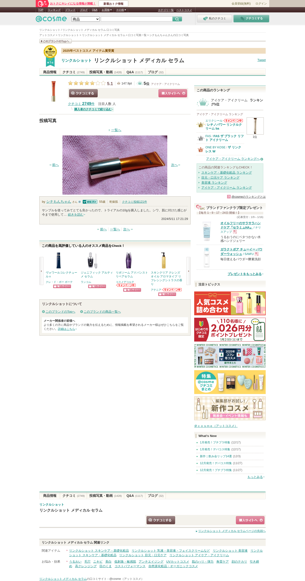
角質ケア (222, 561)
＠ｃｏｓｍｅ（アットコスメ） (216, 426)
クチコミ (73, 72)
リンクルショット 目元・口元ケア (143, 555)
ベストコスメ (184, 10)
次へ (174, 165)
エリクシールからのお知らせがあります (233, 120)
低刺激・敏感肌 (125, 561)
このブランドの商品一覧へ (102, 311)
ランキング (54, 9)
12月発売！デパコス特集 (216, 463)
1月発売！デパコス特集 (215, 449)
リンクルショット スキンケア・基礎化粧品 (99, 550)
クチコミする (83, 93)
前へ (55, 165)
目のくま (105, 566)
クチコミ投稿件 (134, 201)
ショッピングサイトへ (172, 93)
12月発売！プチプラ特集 (216, 470)
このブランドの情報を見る (55, 41)
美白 (108, 561)
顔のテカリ (239, 561)
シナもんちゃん (58, 201)
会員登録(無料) (241, 3)
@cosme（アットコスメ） (126, 579)
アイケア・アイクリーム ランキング (226, 187)
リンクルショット (76, 60)
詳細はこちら (66, 329)
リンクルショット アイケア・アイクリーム (199, 555)
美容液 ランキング (214, 182)
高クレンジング (86, 566)
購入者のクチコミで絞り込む (93, 109)
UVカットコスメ (177, 561)
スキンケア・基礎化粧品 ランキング (226, 172)
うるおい (75, 561)
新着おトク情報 (113, 3)
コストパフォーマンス (130, 566)
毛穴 (87, 561)
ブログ (84, 9)
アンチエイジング (151, 561)
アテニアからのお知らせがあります (172, 289)
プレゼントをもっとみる (245, 274)
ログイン (261, 3)
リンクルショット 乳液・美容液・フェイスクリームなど (171, 550)
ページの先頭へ (232, 531)
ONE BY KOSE (215, 147)
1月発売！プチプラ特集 (215, 442)
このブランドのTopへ (60, 311)
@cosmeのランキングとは (248, 196)
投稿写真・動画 (105, 72)
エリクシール (214, 120)
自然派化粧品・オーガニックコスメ (173, 566)
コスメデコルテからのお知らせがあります (126, 285)
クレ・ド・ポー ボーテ (59, 281)
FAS (208, 136)
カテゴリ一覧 (166, 10)
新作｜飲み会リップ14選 (216, 456)
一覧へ (116, 130)
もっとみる (255, 477)
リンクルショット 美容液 (230, 550)
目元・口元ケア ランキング (220, 177)
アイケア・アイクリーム (165, 84)
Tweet (261, 60)
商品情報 (49, 72)
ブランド (70, 9)
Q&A (94, 9)
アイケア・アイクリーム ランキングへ (233, 159)
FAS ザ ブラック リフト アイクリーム (224, 138)
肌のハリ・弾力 (203, 561)
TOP (40, 9)
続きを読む (75, 214)
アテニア (156, 289)
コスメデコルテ (125, 281)
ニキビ (97, 561)
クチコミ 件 (81, 104)
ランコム (86, 281)
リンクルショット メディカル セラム (139, 60)
